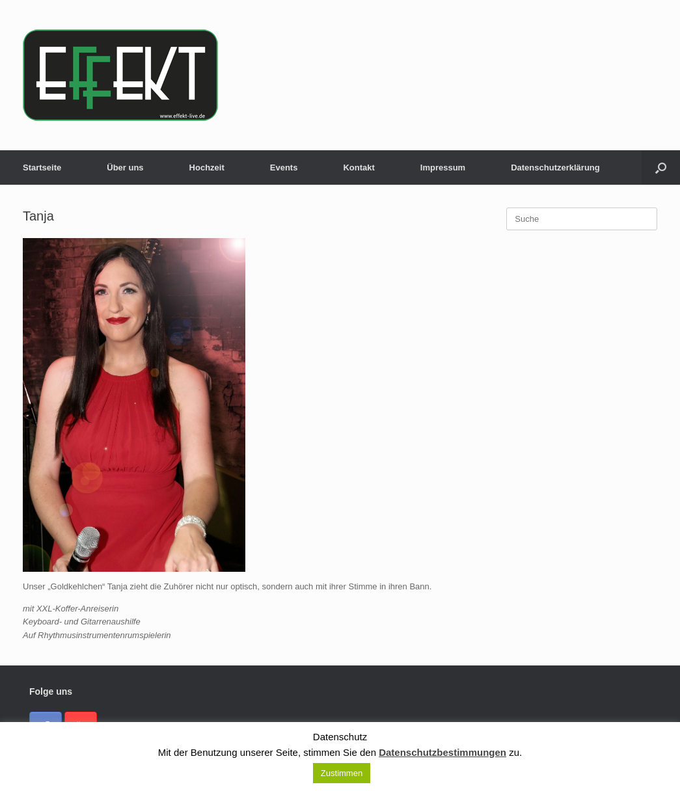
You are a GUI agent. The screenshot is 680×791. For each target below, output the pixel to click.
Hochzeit (206, 167)
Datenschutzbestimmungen (442, 752)
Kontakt (358, 167)
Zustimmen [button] (341, 773)
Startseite (42, 167)
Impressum (442, 167)
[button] (661, 167)
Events (284, 167)
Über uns (125, 167)
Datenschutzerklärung (555, 167)
